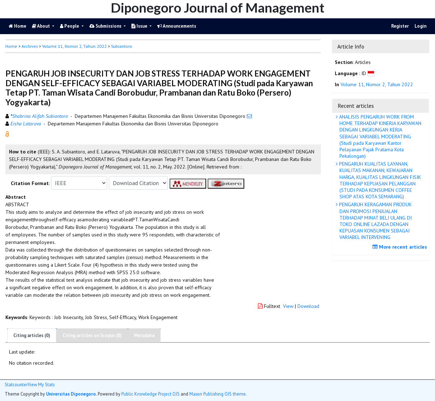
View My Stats (41, 384)
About (41, 26)
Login (420, 26)
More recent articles (400, 247)
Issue (139, 26)
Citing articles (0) (31, 335)
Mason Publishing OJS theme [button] (217, 394)
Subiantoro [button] (121, 46)
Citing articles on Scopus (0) (92, 335)
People (70, 26)
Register (400, 26)
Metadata (144, 335)
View (288, 306)
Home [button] (11, 46)
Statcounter (16, 384)
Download (308, 306)
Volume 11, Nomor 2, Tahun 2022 (74, 46)
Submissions (105, 26)
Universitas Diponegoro (71, 394)
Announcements (176, 26)
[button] (7, 133)
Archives (30, 46)
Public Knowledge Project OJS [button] (150, 394)
